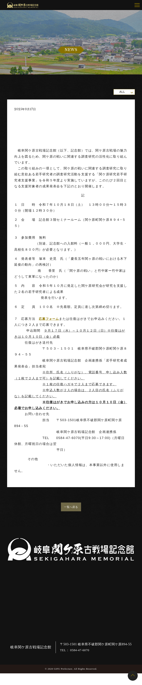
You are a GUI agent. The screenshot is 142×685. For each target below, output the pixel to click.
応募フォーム (49, 319)
